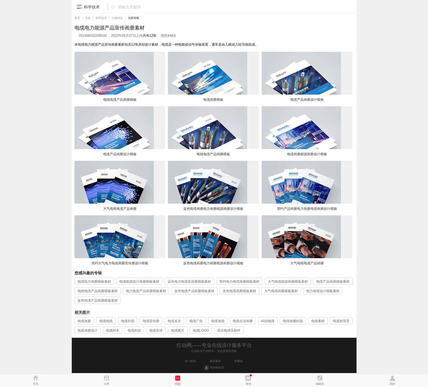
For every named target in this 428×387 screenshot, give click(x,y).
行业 (177, 383)
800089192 (217, 367)
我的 (392, 383)
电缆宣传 (156, 330)
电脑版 (238, 361)
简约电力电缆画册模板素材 (239, 282)
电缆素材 (318, 321)
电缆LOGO (201, 330)
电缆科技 (134, 330)
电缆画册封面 (293, 321)
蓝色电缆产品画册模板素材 (194, 291)
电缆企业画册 (243, 321)
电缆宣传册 (151, 321)
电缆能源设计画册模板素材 (139, 282)
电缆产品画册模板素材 (333, 282)
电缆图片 (177, 330)
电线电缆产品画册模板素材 (98, 291)
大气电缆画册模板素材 (281, 291)
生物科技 (117, 17)
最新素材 (215, 361)
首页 (77, 17)
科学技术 (101, 17)
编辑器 (320, 383)
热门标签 (190, 361)
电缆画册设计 (88, 330)
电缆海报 (217, 321)
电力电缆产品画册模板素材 (146, 291)
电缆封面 (127, 321)
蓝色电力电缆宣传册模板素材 (189, 282)
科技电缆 (267, 321)
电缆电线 (106, 321)
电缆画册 (84, 321)
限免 (248, 383)
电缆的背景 (341, 321)
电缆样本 (112, 330)
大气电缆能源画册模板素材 (288, 282)
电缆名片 (174, 321)
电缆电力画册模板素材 (94, 282)
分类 (106, 383)
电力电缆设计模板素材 (323, 291)
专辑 (88, 17)
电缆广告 (196, 321)
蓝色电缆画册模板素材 (239, 291)
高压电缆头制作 (229, 330)
